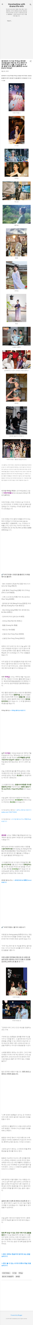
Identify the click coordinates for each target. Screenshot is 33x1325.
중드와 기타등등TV (7, 1277)
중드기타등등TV (19, 21)
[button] (30, 61)
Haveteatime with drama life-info (16, 5)
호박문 (18, 1277)
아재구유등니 (6, 1273)
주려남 (21, 1273)
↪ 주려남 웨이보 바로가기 (17, 711)
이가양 (14, 1273)
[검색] (30, 4)
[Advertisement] (16, 41)
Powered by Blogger (16, 1315)
